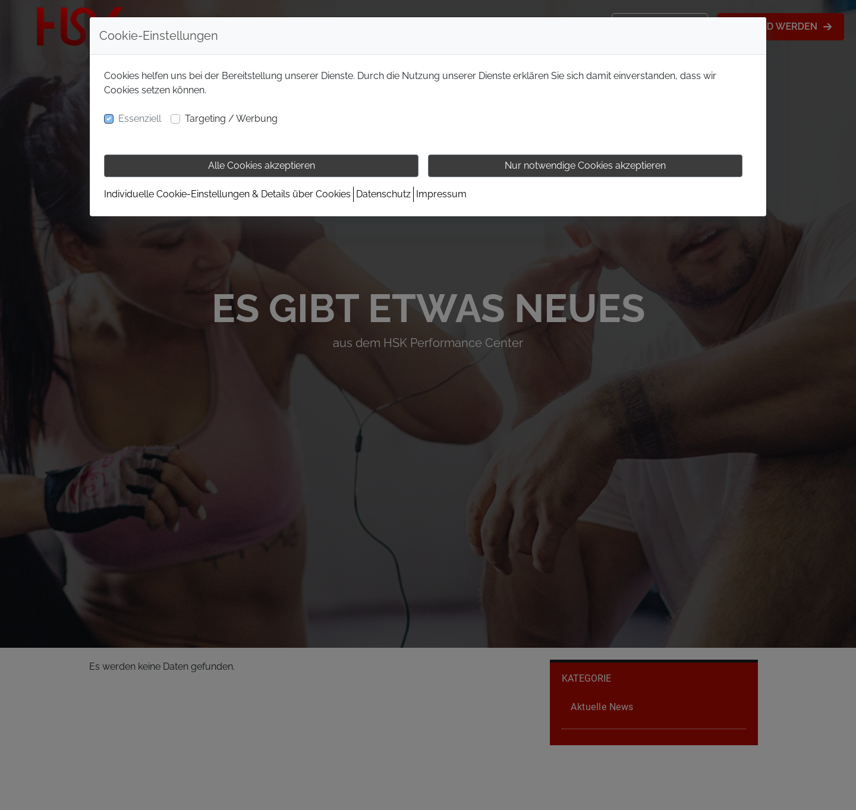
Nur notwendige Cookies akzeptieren (585, 165)
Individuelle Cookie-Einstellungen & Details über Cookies (227, 194)
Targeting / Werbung (231, 118)
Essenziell (139, 118)
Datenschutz (383, 194)
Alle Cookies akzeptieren (261, 165)
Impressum (441, 194)
